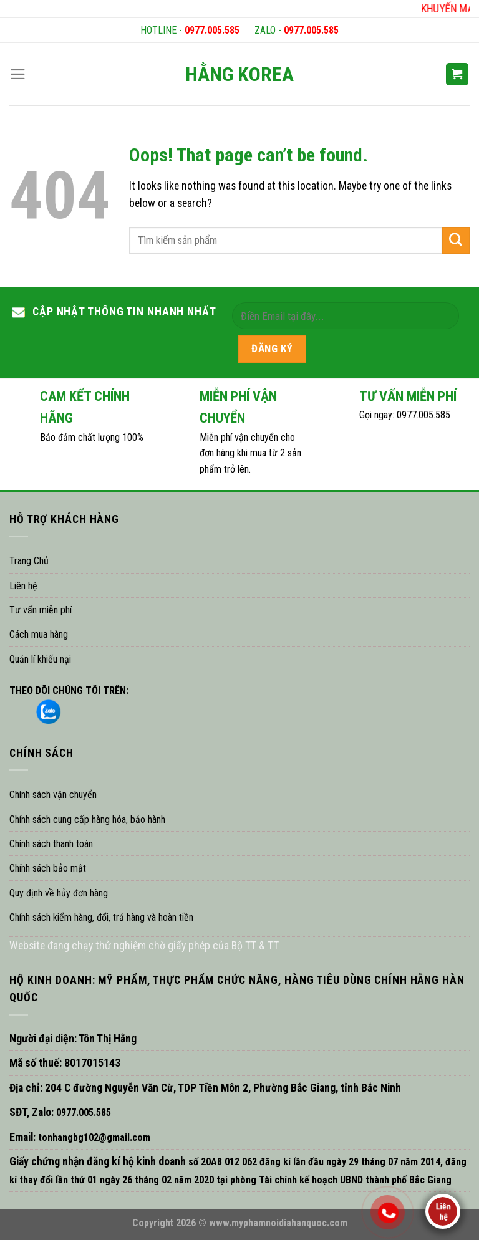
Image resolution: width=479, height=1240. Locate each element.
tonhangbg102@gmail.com (93, 1137)
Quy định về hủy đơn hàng (58, 893)
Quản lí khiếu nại (40, 659)
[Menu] (17, 74)
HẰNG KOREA (239, 74)
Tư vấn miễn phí (40, 610)
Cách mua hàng (38, 634)
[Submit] (456, 240)
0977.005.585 (212, 30)
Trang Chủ (29, 561)
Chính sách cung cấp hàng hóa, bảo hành (87, 819)
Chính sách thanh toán (51, 844)
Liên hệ (23, 586)
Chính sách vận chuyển (53, 794)
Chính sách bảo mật (47, 868)
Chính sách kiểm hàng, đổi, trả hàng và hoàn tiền (101, 917)
